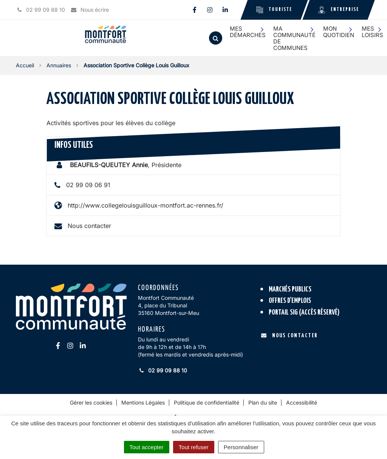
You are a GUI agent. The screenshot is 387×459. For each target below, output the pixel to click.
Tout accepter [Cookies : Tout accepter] (147, 447)
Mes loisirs (372, 32)
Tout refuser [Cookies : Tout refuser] (194, 447)
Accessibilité (301, 402)
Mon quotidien (338, 32)
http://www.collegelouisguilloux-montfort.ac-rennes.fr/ (145, 205)
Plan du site (262, 402)
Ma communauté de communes (294, 38)
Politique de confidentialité (206, 402)
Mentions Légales (143, 402)
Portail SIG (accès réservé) (304, 312)
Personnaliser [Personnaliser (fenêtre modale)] (241, 447)
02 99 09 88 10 (162, 370)
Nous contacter (89, 225)
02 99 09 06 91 (88, 185)
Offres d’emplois (290, 300)
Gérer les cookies (91, 402)
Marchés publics (290, 289)
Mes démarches (248, 32)
